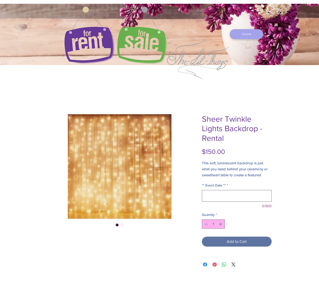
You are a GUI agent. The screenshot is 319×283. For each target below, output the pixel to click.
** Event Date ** (215, 185)
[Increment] (221, 224)
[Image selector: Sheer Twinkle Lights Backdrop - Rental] (117, 224)
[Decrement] (206, 224)
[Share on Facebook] (205, 265)
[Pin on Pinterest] (215, 265)
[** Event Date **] (236, 195)
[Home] (246, 34)
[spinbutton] (213, 224)
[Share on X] (234, 265)
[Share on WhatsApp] (224, 265)
